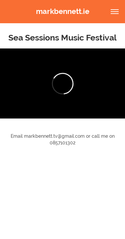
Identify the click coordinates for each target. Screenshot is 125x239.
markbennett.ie (62, 11)
